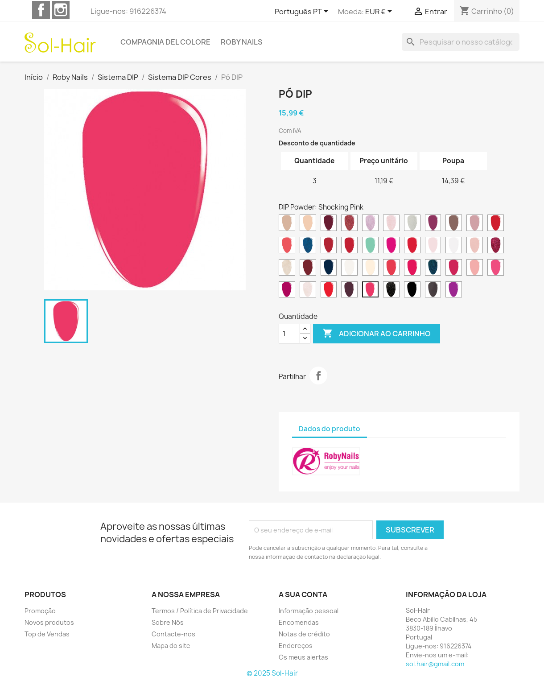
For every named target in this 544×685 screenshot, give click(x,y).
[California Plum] (433, 224)
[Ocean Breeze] (433, 268)
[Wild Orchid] (453, 290)
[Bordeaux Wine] (329, 224)
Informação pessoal (308, 611)
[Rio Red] (329, 290)
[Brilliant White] (412, 224)
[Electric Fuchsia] (391, 246)
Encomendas (299, 622)
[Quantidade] (289, 333)
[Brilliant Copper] (349, 224)
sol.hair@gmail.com (435, 664)
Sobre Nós (168, 622)
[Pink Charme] (453, 268)
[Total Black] (412, 290)
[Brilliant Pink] (391, 224)
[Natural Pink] (370, 268)
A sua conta (303, 594)
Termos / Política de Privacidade (200, 611)
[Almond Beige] (287, 224)
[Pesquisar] (460, 42)
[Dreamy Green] (370, 246)
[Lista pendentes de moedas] (380, 12)
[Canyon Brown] (453, 224)
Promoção (40, 611)
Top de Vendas (47, 634)
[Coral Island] (287, 246)
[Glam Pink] (474, 246)
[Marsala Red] (308, 268)
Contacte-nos (173, 634)
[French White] (453, 246)
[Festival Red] (412, 246)
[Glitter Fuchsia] (495, 246)
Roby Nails (242, 42)
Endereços (296, 645)
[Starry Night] (391, 290)
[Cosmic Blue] (308, 246)
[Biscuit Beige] (308, 224)
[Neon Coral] (391, 268)
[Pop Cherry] (287, 290)
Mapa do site (171, 645)
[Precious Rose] (308, 290)
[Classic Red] (495, 224)
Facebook (41, 10)
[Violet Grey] (433, 290)
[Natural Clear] (349, 268)
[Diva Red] (349, 246)
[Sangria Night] (349, 290)
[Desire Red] (329, 246)
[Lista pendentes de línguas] (303, 12)
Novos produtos (49, 622)
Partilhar (318, 375)
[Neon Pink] (412, 268)
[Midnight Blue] (329, 268)
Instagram (61, 10)
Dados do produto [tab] (329, 428)
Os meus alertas (303, 657)
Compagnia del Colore (165, 42)
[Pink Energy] (495, 268)
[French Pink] (433, 246)
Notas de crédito (304, 634)
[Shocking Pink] (370, 290)
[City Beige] (474, 224)
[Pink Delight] (474, 268)
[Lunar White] (287, 268)
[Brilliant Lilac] (370, 224)
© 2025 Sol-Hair (272, 673)
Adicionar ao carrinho (376, 333)
